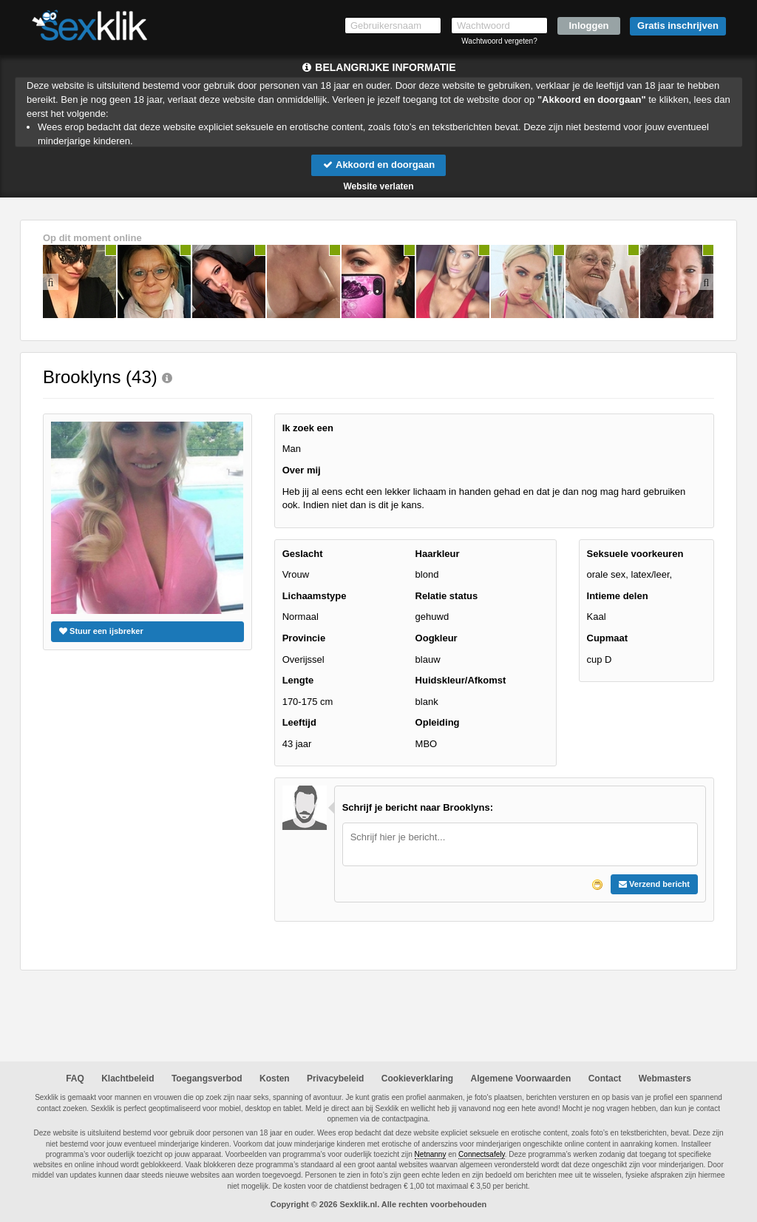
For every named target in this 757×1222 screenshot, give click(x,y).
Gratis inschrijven (678, 25)
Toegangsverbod (207, 1078)
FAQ (75, 1078)
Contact (605, 1078)
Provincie (304, 638)
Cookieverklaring (417, 1078)
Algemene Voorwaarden (520, 1078)
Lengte (298, 680)
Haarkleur (437, 553)
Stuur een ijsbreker (101, 631)
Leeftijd (299, 722)
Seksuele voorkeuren (635, 553)
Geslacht (302, 553)
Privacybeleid (335, 1078)
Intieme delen (617, 595)
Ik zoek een (307, 427)
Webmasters (665, 1078)
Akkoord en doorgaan (378, 164)
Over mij (301, 470)
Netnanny (431, 1154)
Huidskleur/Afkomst (460, 680)
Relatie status (446, 595)
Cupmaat (607, 638)
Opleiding (437, 722)
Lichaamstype (314, 595)
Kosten (274, 1078)
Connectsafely (481, 1154)
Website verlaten (378, 186)
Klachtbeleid (127, 1078)
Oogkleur (436, 638)
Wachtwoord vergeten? (499, 41)
